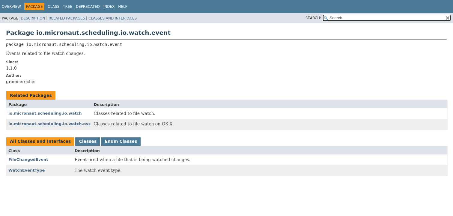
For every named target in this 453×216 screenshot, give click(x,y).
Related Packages (67, 18)
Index (109, 6)
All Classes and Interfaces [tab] (40, 141)
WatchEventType (26, 170)
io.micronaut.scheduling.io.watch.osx (49, 124)
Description (33, 18)
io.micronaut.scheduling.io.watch (45, 113)
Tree (67, 6)
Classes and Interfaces (112, 18)
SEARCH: (313, 18)
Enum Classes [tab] (121, 141)
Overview (11, 6)
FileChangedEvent (28, 159)
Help (122, 6)
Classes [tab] (88, 141)
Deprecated (88, 6)
